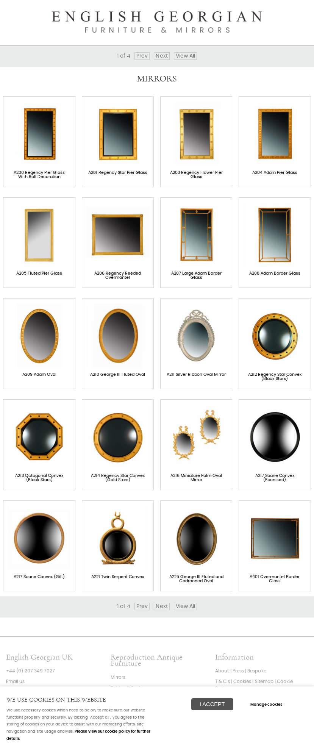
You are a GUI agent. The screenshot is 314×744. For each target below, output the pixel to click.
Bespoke (256, 671)
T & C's (222, 682)
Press (238, 671)
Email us (15, 682)
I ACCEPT (212, 704)
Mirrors (118, 677)
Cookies (242, 682)
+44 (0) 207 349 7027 (30, 671)
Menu (298, 9)
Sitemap (264, 682)
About (222, 671)
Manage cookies (266, 704)
